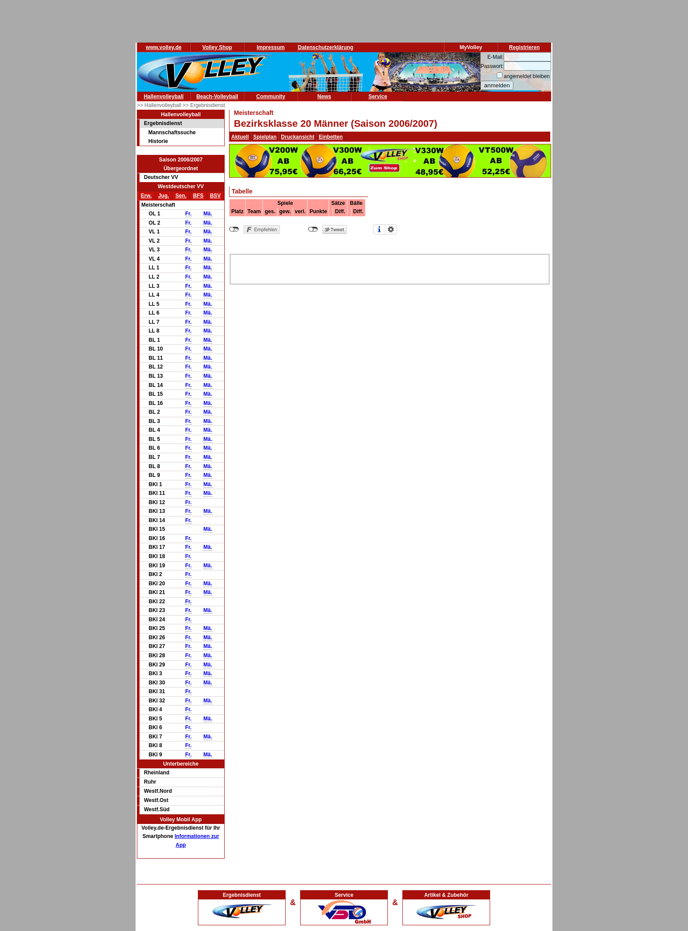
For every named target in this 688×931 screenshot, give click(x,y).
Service (378, 96)
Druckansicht (297, 137)
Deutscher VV (161, 177)
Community (270, 96)
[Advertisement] (389, 267)
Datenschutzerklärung (325, 47)
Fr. (188, 214)
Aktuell (240, 137)
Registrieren (524, 47)
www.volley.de (163, 47)
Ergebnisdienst (163, 123)
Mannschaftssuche (172, 132)
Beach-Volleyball (217, 96)
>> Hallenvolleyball (160, 105)
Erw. (146, 196)
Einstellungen (391, 229)
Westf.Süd (156, 809)
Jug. (163, 196)
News (324, 96)
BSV (215, 196)
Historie (158, 141)
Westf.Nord (158, 791)
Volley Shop (217, 47)
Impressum (271, 47)
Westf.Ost (156, 800)
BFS (198, 196)
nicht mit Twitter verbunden (313, 229)
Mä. (208, 214)
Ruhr (150, 782)
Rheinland (156, 773)
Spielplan (264, 137)
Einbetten (331, 137)
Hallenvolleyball (164, 96)
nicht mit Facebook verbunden (234, 229)
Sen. (181, 196)
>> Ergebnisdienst (204, 105)
